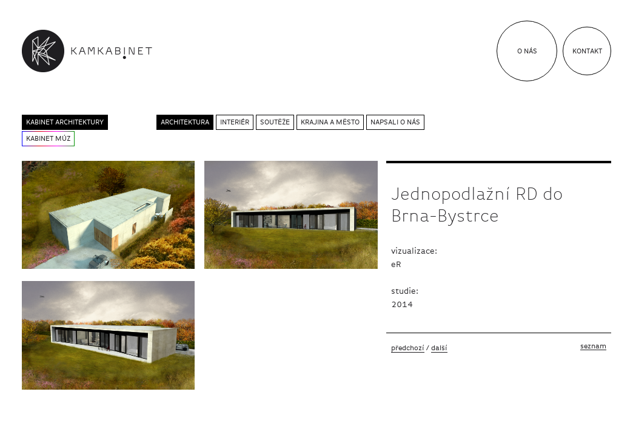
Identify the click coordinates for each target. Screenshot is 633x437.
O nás (527, 51)
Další (439, 348)
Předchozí (407, 348)
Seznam (593, 346)
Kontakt (587, 51)
